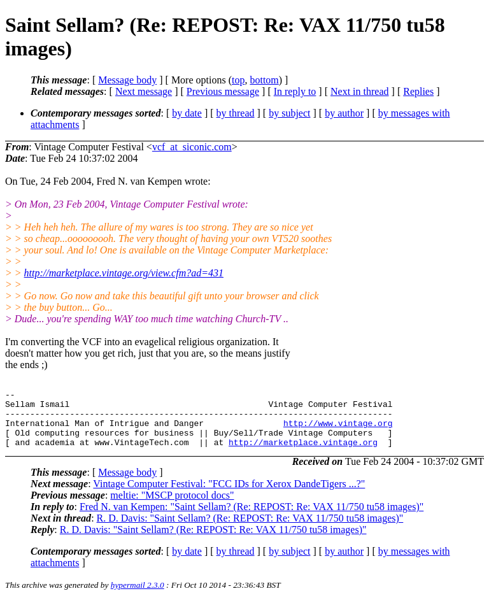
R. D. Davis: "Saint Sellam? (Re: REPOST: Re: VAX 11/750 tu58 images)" (250, 529)
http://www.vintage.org (338, 430)
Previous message (223, 91)
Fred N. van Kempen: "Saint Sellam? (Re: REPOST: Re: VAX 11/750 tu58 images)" (251, 518)
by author (344, 113)
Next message (143, 91)
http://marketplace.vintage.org (303, 453)
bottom (264, 80)
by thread (235, 113)
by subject (289, 113)
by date (187, 113)
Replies (418, 91)
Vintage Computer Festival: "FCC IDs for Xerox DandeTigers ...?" (229, 495)
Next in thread (359, 91)
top (238, 80)
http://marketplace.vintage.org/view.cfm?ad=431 (123, 272)
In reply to (295, 91)
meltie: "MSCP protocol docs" (172, 506)
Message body (127, 80)
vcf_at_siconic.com (192, 146)
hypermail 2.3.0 (137, 596)
